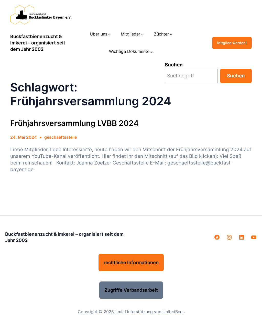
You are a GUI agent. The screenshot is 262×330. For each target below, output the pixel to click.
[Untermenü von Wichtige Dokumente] (151, 52)
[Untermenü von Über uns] (109, 34)
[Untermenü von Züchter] (171, 34)
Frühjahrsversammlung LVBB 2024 (74, 123)
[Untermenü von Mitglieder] (142, 34)
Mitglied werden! (232, 43)
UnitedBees (173, 311)
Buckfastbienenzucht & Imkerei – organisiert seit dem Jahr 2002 (37, 43)
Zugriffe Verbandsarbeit (131, 290)
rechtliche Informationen (131, 262)
